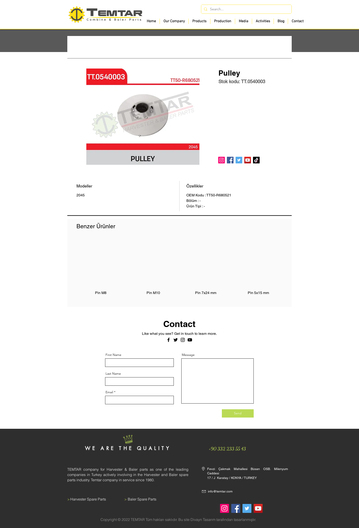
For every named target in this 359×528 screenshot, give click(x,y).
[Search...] (246, 9)
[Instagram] (221, 160)
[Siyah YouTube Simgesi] (190, 340)
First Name (113, 354)
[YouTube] (247, 160)
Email (109, 392)
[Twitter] (239, 160)
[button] (199, 21)
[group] (179, 270)
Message (188, 354)
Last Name (113, 373)
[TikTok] (256, 160)
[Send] (238, 413)
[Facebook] (230, 160)
